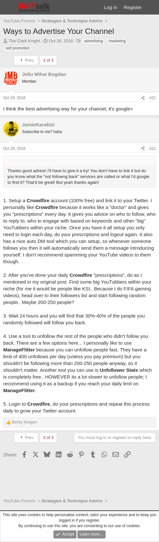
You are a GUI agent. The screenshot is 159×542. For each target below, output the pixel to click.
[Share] (143, 98)
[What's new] (151, 7)
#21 (152, 98)
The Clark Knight (24, 40)
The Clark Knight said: (28, 160)
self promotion (18, 48)
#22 (152, 148)
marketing (117, 41)
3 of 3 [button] (48, 60)
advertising (93, 41)
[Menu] (9, 7)
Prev (26, 60)
